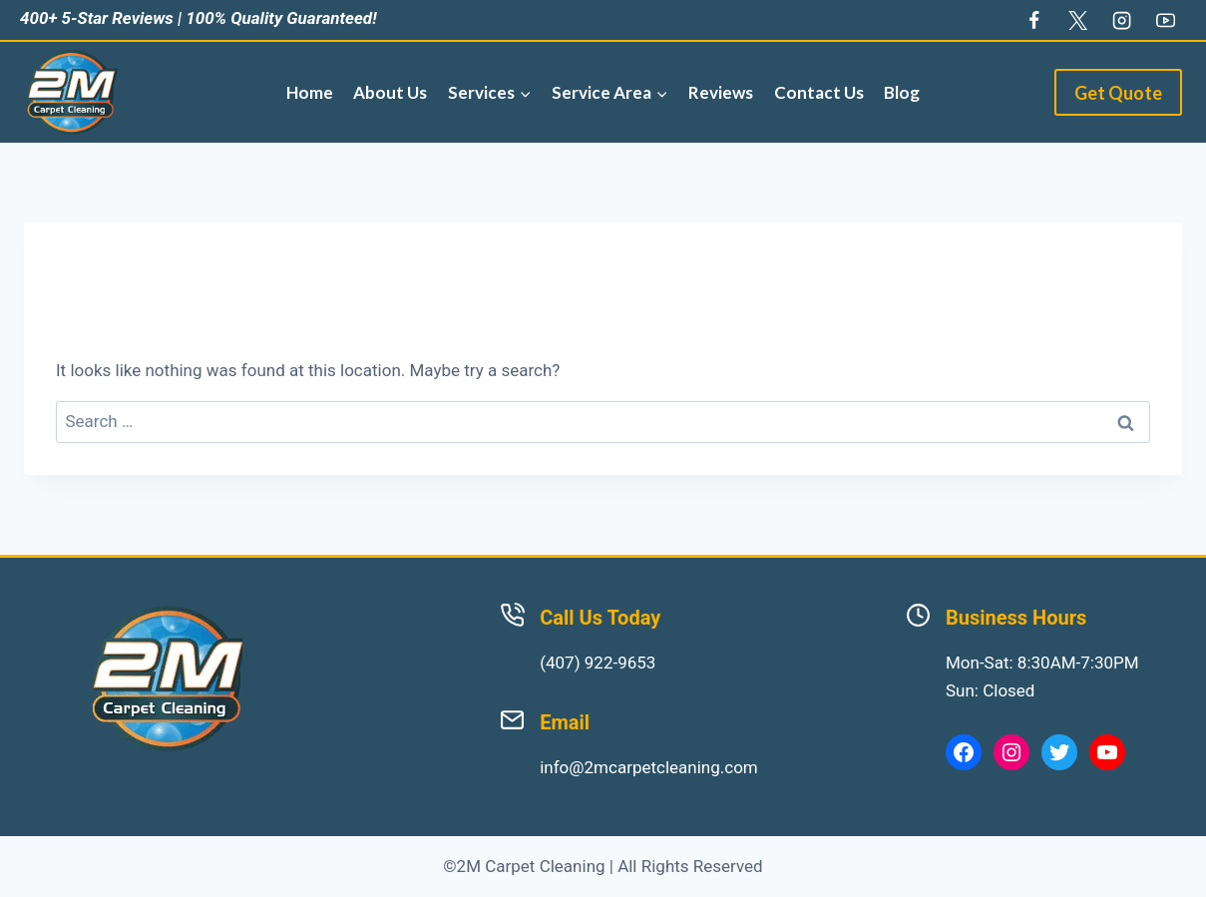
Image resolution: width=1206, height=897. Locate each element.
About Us (390, 92)
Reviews (720, 92)
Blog (902, 92)
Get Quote (1118, 93)
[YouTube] (1166, 20)
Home (309, 92)
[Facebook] (1033, 20)
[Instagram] (1121, 20)
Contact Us (819, 92)
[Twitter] (1077, 20)
